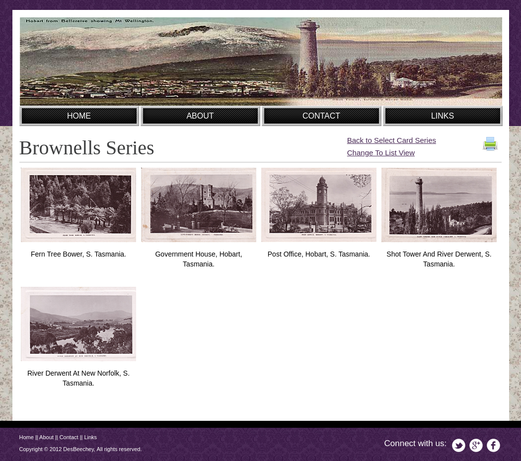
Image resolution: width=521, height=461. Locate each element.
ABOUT (200, 116)
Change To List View (381, 152)
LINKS (442, 116)
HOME (79, 116)
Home (26, 437)
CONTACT (321, 116)
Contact (69, 437)
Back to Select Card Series (391, 140)
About (46, 437)
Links (90, 437)
